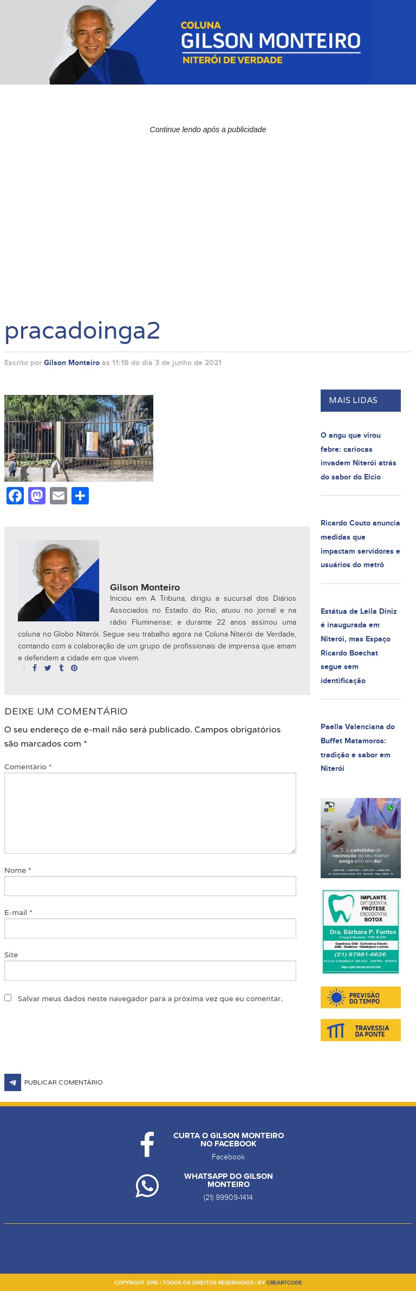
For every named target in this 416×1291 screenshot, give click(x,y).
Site (11, 954)
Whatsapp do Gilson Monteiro (228, 1180)
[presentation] (86, 1047)
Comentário (28, 766)
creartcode (284, 1283)
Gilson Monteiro (72, 362)
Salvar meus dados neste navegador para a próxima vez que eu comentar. (150, 998)
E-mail (18, 912)
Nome (17, 870)
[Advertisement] (208, 214)
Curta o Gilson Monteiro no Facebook (228, 1140)
